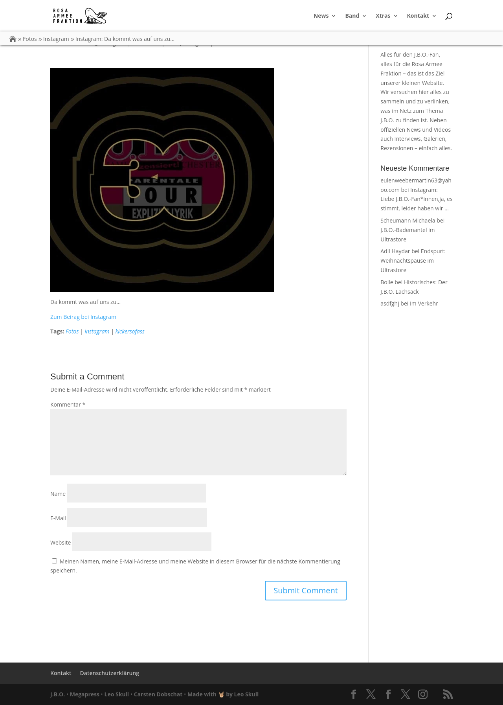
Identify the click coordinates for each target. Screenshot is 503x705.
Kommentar (67, 404)
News (321, 16)
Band (352, 16)
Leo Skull (117, 694)
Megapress (84, 694)
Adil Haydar (395, 251)
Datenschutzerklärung (109, 673)
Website (60, 542)
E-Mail (58, 518)
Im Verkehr (424, 303)
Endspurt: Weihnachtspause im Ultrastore (413, 260)
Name (58, 493)
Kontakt (418, 16)
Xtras (383, 16)
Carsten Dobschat (158, 694)
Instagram (96, 331)
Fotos (72, 331)
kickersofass (129, 331)
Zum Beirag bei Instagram (83, 316)
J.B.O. (57, 694)
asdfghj (389, 303)
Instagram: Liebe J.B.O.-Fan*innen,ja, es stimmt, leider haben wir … (416, 199)
